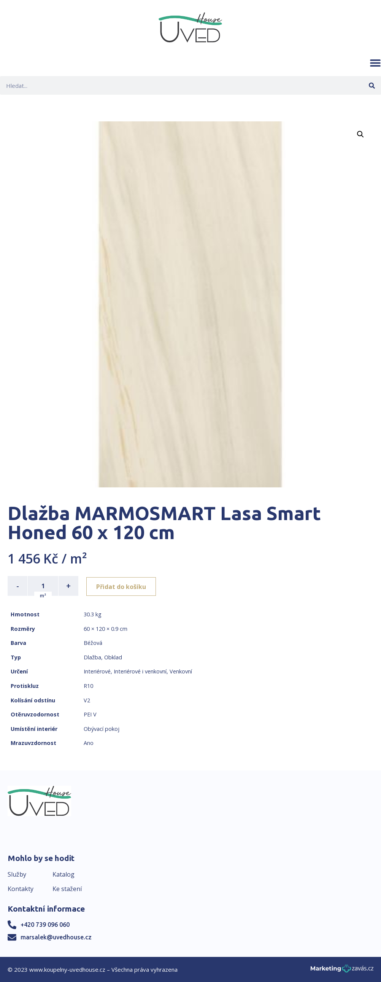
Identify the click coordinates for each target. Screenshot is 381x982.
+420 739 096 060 (45, 924)
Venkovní (181, 671)
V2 (87, 700)
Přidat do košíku (122, 586)
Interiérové (97, 671)
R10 (88, 685)
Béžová (93, 642)
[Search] (371, 85)
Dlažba (92, 657)
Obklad (113, 657)
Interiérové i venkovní (140, 671)
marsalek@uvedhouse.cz (56, 937)
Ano (89, 742)
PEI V (90, 714)
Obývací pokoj (101, 728)
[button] (375, 62)
